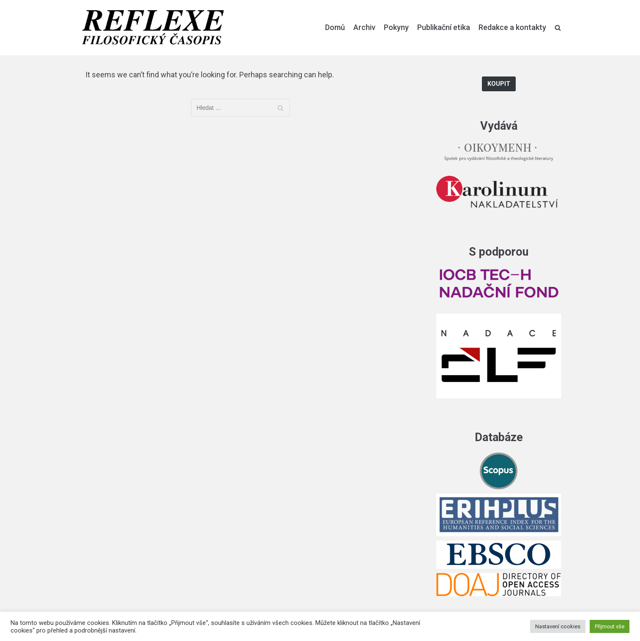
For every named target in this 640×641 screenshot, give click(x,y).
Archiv (364, 27)
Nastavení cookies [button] (557, 626)
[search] (558, 27)
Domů (335, 27)
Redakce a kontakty (512, 27)
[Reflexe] (153, 28)
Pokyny (396, 27)
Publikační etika (443, 27)
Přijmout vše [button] (609, 626)
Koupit (498, 83)
